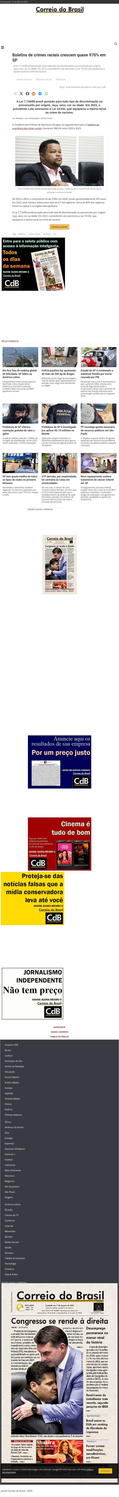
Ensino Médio (12, 1082)
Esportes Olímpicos (15, 1148)
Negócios (9, 1181)
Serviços (9, 1252)
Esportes (9, 1143)
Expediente (59, 1027)
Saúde (8, 1247)
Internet (9, 1225)
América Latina (12, 1204)
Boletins (22, 234)
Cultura (9, 1055)
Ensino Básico (12, 1077)
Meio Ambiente (13, 1170)
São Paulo (60, 79)
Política (8, 1109)
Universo (9, 1269)
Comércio (10, 1220)
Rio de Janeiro (12, 1186)
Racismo (46, 234)
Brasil (8, 1050)
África (8, 1121)
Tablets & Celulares (15, 1258)
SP (55, 234)
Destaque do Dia (44, 79)
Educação (10, 1071)
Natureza (9, 1175)
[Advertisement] (59, 29)
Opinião (9, 1093)
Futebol (9, 1159)
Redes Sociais (12, 1242)
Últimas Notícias (24, 79)
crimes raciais (34, 234)
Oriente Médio (12, 1098)
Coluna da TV (12, 1215)
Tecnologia (10, 1263)
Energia (9, 1138)
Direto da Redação (14, 1066)
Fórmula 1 (10, 1154)
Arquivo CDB (11, 1044)
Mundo (8, 1236)
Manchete (10, 1231)
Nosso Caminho (59, 1032)
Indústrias (10, 1165)
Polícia (8, 1104)
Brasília (8, 1209)
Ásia (7, 1132)
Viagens (9, 1197)
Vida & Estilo (11, 1274)
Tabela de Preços (59, 1036)
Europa (8, 1087)
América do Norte (14, 1127)
